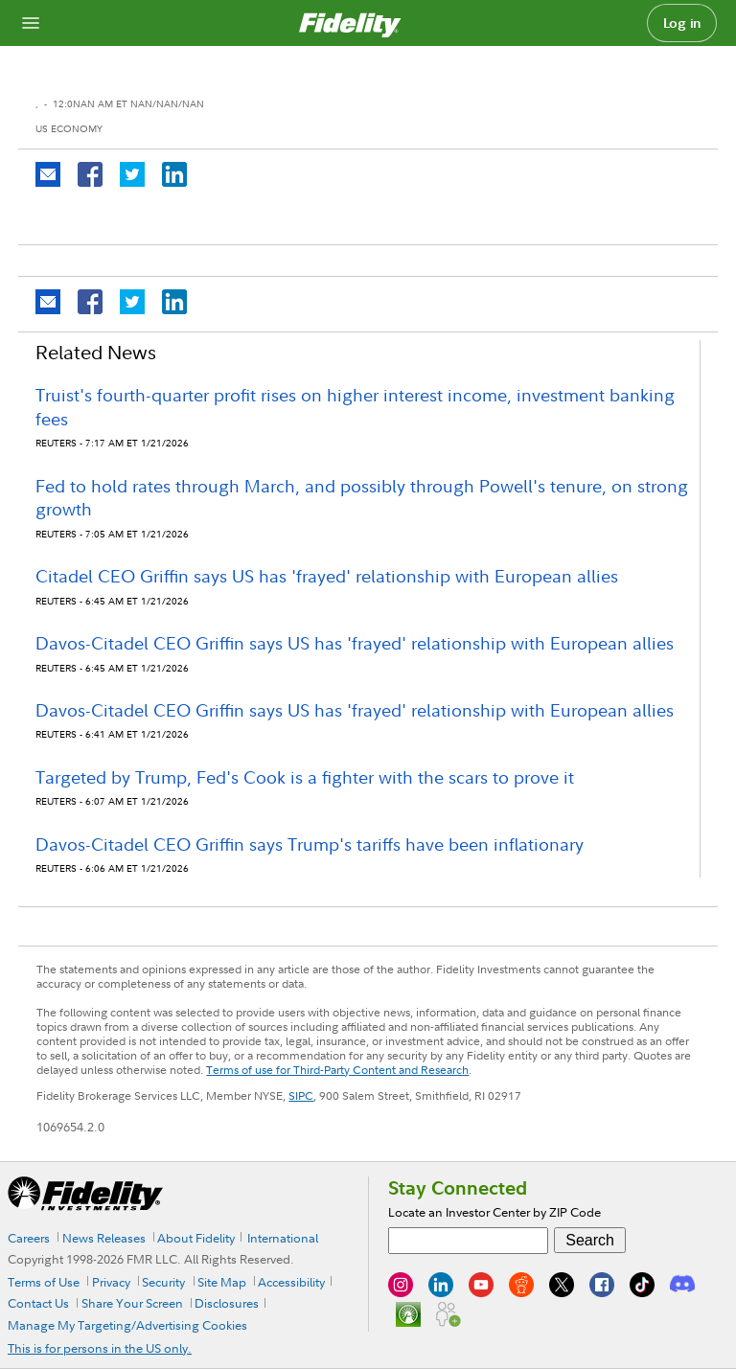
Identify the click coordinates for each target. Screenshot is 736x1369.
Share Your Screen (132, 1303)
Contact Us (38, 1303)
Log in (682, 23)
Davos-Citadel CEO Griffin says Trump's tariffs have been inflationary (309, 844)
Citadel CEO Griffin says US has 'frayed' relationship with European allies (326, 576)
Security (163, 1281)
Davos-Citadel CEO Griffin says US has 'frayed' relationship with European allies (354, 643)
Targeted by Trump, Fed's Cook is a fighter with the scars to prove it (304, 777)
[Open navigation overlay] (31, 23)
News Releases (104, 1237)
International (282, 1237)
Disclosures (227, 1303)
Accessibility (291, 1281)
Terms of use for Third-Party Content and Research (337, 1069)
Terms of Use (44, 1281)
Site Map (221, 1281)
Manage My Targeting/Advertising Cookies (127, 1325)
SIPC (300, 1095)
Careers (29, 1237)
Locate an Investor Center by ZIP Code (494, 1212)
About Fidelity (196, 1237)
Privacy (111, 1281)
